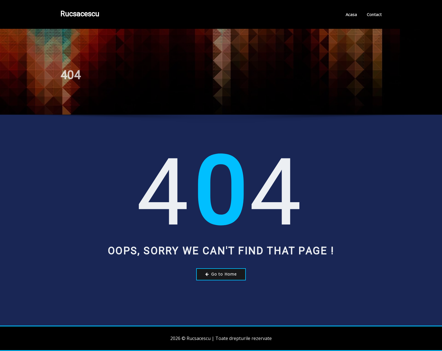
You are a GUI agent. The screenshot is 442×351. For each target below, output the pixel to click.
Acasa (351, 14)
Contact (374, 14)
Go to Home (221, 274)
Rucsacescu (79, 14)
